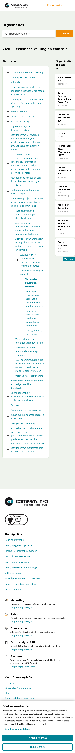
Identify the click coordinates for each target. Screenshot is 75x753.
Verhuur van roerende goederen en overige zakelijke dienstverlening (27, 384)
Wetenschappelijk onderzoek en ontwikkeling (29, 340)
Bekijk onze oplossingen (21, 607)
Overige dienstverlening (23, 423)
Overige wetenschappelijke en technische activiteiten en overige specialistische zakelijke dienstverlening (30, 365)
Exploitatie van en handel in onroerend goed (25, 191)
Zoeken (64, 33)
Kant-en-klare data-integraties (20, 583)
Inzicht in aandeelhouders (18, 556)
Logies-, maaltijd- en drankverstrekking (21, 128)
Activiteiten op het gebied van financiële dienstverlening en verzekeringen (26, 181)
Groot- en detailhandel (22, 116)
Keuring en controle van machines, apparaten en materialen (33, 318)
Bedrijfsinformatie (14, 539)
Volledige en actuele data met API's (22, 578)
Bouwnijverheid (19, 111)
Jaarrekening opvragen (17, 561)
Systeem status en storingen (19, 697)
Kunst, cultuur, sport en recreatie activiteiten (27, 416)
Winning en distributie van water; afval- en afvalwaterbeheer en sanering (27, 103)
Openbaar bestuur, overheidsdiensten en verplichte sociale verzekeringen (27, 396)
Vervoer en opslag (20, 121)
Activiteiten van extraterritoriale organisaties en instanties (27, 449)
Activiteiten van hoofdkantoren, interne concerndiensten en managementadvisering (27, 228)
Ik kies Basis (37, 746)
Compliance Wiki (13, 589)
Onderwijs (16, 405)
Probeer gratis (54, 5)
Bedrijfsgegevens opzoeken (19, 545)
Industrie (15, 82)
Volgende (68, 259)
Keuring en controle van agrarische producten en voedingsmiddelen (35, 298)
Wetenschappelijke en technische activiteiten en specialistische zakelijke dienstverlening (28, 202)
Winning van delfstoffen (23, 77)
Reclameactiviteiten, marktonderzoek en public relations (29, 351)
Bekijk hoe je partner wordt (22, 666)
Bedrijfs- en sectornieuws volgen (21, 567)
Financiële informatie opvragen (21, 550)
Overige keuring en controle (34, 332)
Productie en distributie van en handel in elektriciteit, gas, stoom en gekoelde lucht (28, 91)
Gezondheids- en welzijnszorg (26, 409)
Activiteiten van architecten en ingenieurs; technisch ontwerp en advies (31, 260)
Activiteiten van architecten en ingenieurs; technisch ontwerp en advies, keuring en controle (29, 244)
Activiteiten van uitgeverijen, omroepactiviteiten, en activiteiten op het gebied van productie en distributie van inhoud (26, 142)
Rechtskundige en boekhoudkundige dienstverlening (25, 214)
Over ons (9, 683)
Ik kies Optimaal (37, 738)
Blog (7, 692)
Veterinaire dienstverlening (29, 375)
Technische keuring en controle (31, 272)
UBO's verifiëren (13, 572)
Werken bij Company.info (18, 688)
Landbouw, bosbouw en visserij (27, 72)
